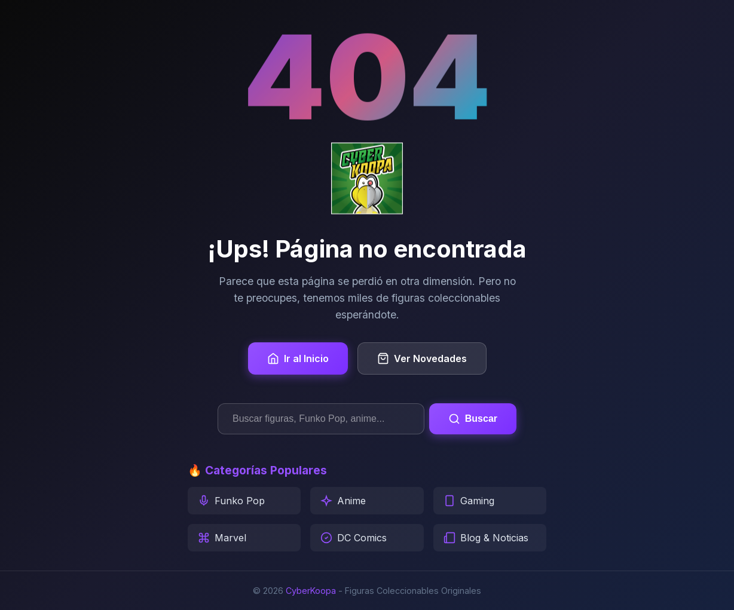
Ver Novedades (422, 358)
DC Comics (353, 538)
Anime (343, 501)
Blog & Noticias (486, 538)
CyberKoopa (311, 591)
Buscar (472, 419)
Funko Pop (231, 501)
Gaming (469, 501)
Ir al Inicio (298, 358)
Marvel (222, 538)
